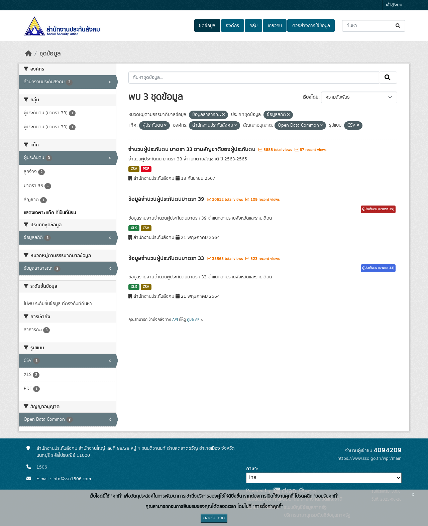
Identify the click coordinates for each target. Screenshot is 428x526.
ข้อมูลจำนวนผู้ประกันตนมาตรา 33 (166, 258)
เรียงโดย (310, 97)
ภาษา (251, 469)
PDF (146, 169)
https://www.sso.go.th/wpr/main (369, 458)
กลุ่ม (253, 25)
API (175, 319)
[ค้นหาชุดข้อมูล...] (373, 26)
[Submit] (398, 26)
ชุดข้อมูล (207, 25)
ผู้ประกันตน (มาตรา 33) (378, 268)
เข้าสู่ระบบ (394, 5)
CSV (134, 169)
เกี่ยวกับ (275, 25)
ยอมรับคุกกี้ (214, 518)
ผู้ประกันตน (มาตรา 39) (378, 209)
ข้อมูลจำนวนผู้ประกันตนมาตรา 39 (166, 199)
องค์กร (232, 25)
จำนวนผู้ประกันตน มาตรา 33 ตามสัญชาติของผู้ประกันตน (192, 149)
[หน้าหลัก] (28, 53)
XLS (134, 228)
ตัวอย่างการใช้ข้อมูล (311, 25)
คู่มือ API (194, 319)
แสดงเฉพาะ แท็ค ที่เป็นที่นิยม (50, 213)
